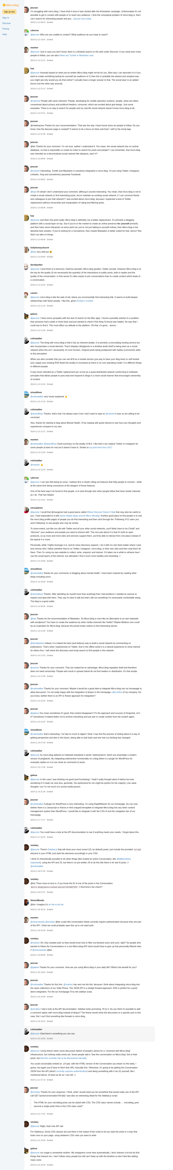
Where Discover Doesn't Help (112, 512)
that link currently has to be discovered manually (74, 1058)
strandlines (46, 392)
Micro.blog (12, 5)
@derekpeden (48, 643)
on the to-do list (66, 904)
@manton (45, 171)
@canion (45, 667)
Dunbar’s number (95, 301)
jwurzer (45, 8)
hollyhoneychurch (50, 248)
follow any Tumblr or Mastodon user (87, 55)
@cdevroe (46, 101)
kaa (43, 68)
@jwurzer (45, 34)
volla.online (127, 692)
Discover (6, 23)
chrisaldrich (47, 508)
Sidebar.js (63, 849)
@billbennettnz (134, 859)
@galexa (45, 713)
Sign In (5, 18)
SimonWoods (48, 900)
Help (4, 34)
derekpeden (47, 265)
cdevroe (45, 30)
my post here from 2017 (111, 447)
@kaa (44, 192)
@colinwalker (47, 396)
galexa (44, 314)
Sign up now (9, 12)
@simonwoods (48, 922)
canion (44, 293)
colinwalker (47, 338)
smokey (45, 845)
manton (45, 47)
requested (46, 862)
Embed (60, 22)
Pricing (5, 29)
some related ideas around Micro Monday (90, 516)
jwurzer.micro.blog (93, 19)
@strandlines (47, 414)
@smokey (60, 922)
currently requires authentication (82, 1071)
